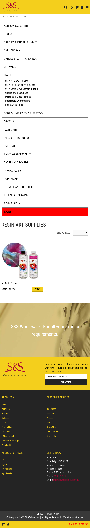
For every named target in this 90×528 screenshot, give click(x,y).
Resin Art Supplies (14, 104)
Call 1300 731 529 (78, 524)
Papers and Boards (16, 162)
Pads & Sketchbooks (16, 137)
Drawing (9, 121)
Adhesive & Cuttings (10, 440)
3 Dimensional (13, 203)
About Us (50, 413)
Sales (7, 211)
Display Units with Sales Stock (23, 113)
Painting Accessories (17, 154)
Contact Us (51, 436)
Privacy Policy (52, 513)
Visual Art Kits (7, 445)
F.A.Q (49, 404)
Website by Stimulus (73, 517)
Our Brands (51, 409)
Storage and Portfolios (19, 187)
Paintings (6, 409)
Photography (12, 170)
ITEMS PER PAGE (62, 233)
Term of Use (37, 513)
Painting (9, 146)
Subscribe (66, 382)
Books (8, 34)
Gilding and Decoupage (16, 92)
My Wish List (7, 473)
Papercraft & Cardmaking (17, 100)
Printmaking (12, 178)
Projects (50, 418)
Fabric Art (10, 129)
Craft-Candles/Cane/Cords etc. (20, 85)
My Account (7, 469)
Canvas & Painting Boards (20, 58)
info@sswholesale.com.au (66, 479)
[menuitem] (22, 404)
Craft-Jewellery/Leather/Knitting (21, 88)
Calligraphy (12, 50)
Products (14, 16)
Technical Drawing (16, 195)
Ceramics (10, 66)
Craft (24, 16)
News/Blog (51, 427)
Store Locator (52, 431)
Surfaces (5, 418)
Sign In (4, 464)
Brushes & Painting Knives (20, 42)
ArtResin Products (10, 283)
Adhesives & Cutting (16, 25)
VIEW (37, 289)
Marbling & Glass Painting (18, 96)
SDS (48, 422)
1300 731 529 (61, 476)
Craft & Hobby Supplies (16, 81)
